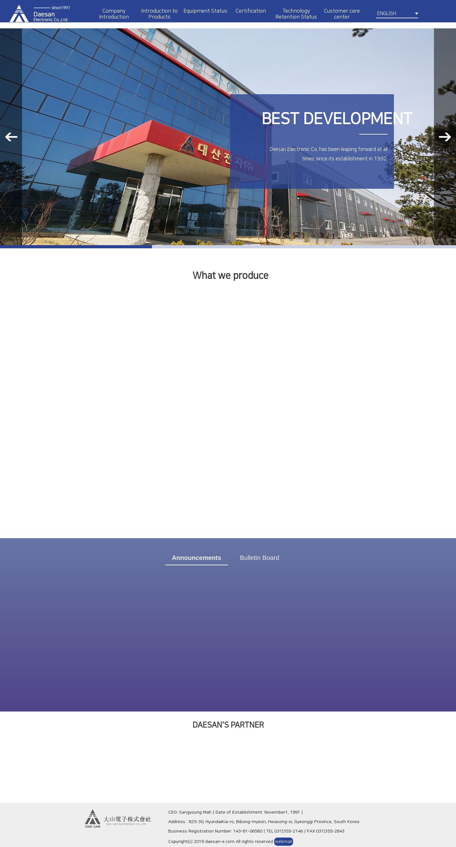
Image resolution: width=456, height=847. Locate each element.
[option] (228, 136)
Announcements (196, 557)
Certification (251, 11)
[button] (11, 136)
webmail (283, 841)
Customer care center (342, 14)
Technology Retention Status (296, 14)
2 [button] (228, 246)
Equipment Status (205, 11)
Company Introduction (114, 14)
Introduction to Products (159, 14)
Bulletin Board (259, 557)
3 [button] (380, 246)
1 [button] (76, 246)
